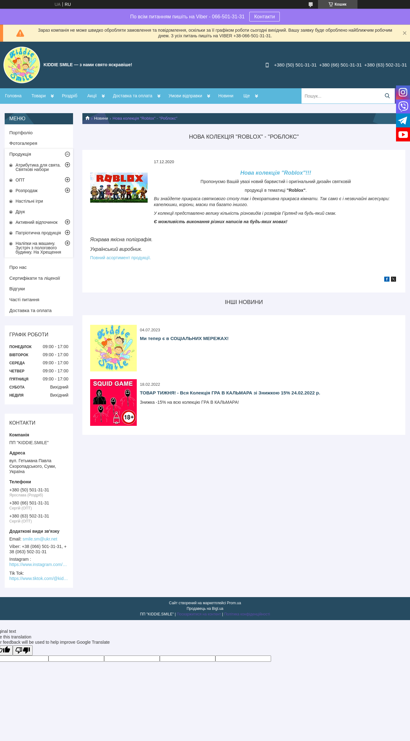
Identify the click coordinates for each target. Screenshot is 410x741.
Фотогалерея (23, 143)
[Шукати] (387, 96)
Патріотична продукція (38, 232)
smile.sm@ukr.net (40, 538)
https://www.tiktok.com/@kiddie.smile (38, 578)
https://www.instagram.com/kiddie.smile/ (38, 564)
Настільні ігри (29, 201)
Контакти (264, 16)
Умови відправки (185, 95)
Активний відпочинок (37, 222)
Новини (225, 95)
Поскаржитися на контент (199, 614)
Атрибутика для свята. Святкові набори (38, 167)
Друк (20, 211)
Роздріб (69, 95)
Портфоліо (21, 132)
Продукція (20, 154)
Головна (13, 95)
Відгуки (17, 288)
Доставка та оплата (132, 95)
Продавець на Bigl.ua (205, 608)
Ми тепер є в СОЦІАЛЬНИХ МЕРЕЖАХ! (184, 338)
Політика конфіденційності (247, 614)
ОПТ (20, 179)
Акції (92, 95)
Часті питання (24, 299)
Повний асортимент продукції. (120, 257)
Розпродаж (27, 190)
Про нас (18, 267)
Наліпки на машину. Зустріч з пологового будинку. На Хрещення (38, 248)
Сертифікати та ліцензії (34, 278)
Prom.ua (234, 603)
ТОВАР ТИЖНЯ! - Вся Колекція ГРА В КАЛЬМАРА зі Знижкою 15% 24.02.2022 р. (230, 392)
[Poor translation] (23, 650)
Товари (38, 95)
